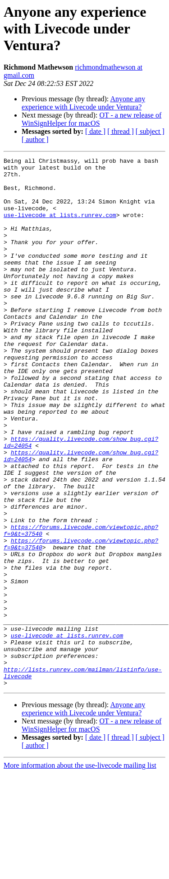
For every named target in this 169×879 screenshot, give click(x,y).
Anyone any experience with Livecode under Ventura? (83, 103)
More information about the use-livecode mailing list (80, 871)
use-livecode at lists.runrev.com (60, 227)
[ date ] (95, 131)
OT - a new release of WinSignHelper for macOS (91, 119)
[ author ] (35, 139)
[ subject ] (150, 131)
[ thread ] (120, 131)
